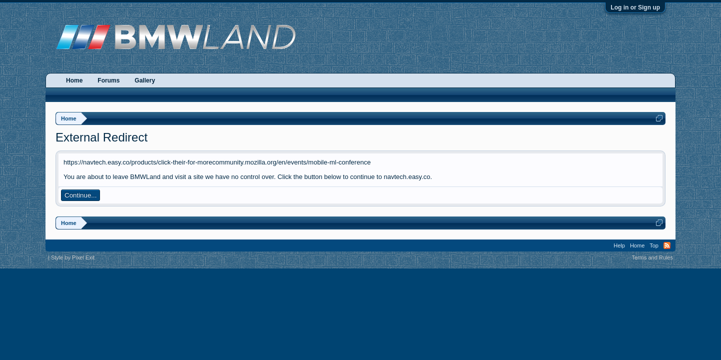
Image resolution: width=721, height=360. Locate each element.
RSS (667, 245)
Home (74, 80)
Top (654, 245)
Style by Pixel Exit (72, 257)
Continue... (80, 195)
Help (619, 245)
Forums (109, 80)
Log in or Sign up (635, 7)
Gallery (144, 80)
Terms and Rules (652, 257)
